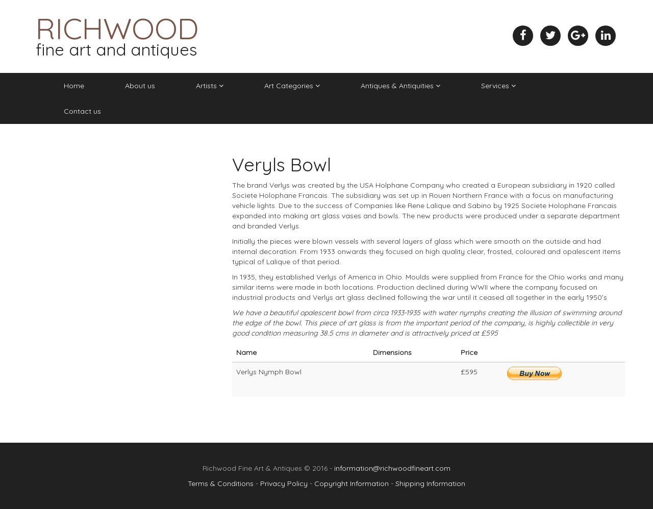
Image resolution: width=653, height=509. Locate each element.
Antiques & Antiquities (400, 85)
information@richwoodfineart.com (392, 468)
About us (140, 85)
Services (498, 85)
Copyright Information (351, 483)
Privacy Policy (284, 483)
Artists (209, 85)
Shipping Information (430, 483)
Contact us (82, 111)
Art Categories (292, 85)
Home (74, 85)
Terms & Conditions (221, 483)
